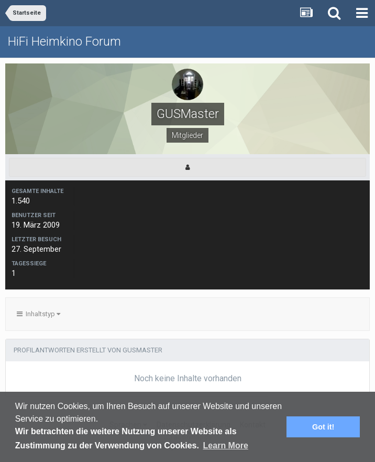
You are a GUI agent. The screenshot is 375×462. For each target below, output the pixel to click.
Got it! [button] (323, 427)
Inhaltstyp (38, 314)
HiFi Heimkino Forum (64, 41)
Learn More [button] (225, 445)
